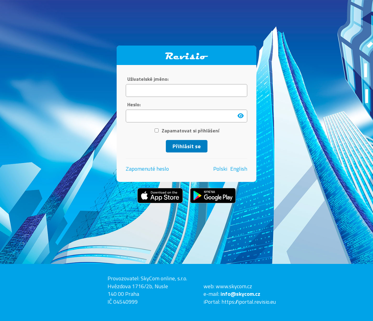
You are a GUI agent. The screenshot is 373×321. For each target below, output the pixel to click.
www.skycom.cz (234, 286)
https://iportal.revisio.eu (248, 302)
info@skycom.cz (240, 294)
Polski (220, 169)
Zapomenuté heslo (147, 169)
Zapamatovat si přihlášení (187, 130)
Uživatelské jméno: (148, 79)
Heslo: (134, 104)
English (238, 169)
